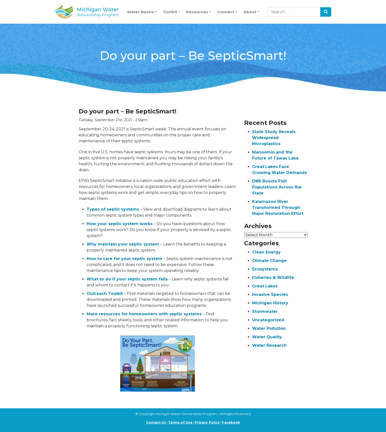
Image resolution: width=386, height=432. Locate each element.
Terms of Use (180, 422)
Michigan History (270, 303)
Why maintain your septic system (123, 244)
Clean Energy (266, 252)
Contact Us (156, 422)
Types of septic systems (113, 209)
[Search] (294, 12)
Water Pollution (269, 328)
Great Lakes (265, 286)
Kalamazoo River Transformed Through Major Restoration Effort (277, 207)
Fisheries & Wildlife (273, 277)
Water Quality (267, 337)
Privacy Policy (207, 422)
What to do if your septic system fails (127, 279)
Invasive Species (270, 294)
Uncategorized (268, 320)
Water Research (269, 345)
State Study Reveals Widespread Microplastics (273, 137)
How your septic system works (120, 223)
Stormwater (265, 311)
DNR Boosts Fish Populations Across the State (277, 187)
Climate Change (269, 260)
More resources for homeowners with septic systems (144, 314)
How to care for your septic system (124, 258)
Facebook (231, 422)
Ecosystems (265, 269)
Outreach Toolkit (105, 293)
